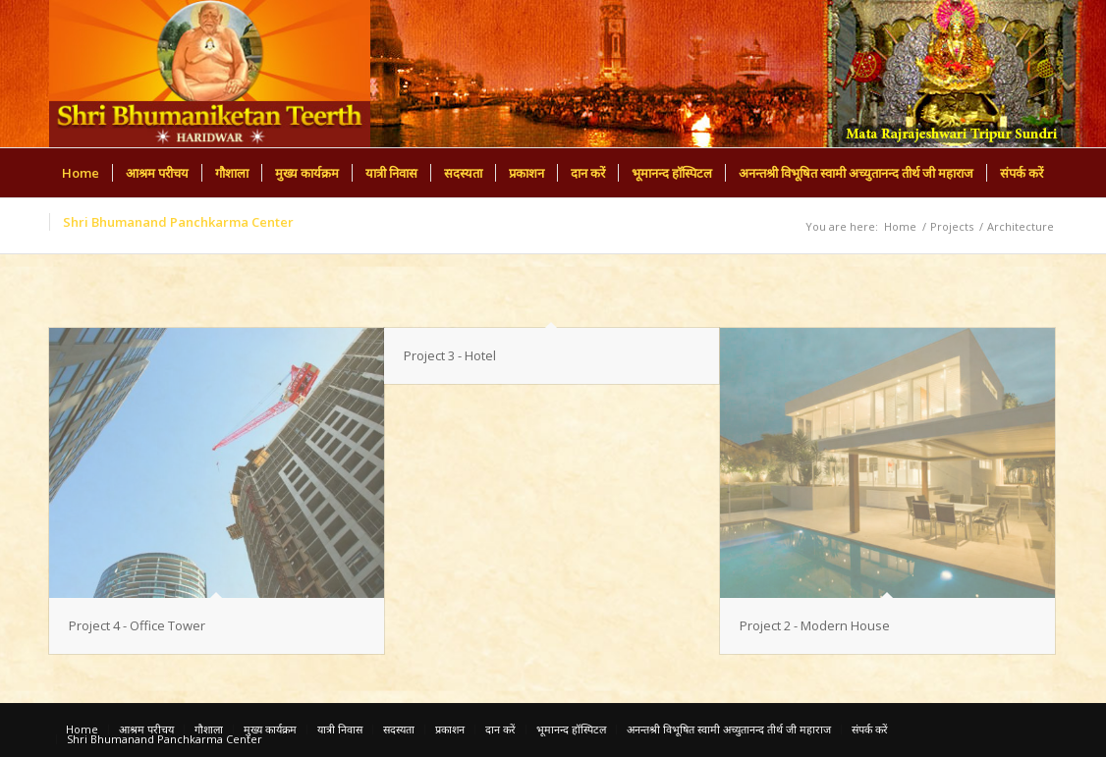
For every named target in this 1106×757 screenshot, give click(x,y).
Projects (951, 226)
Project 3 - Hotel (450, 355)
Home (900, 226)
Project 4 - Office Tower (137, 625)
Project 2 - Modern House (815, 625)
